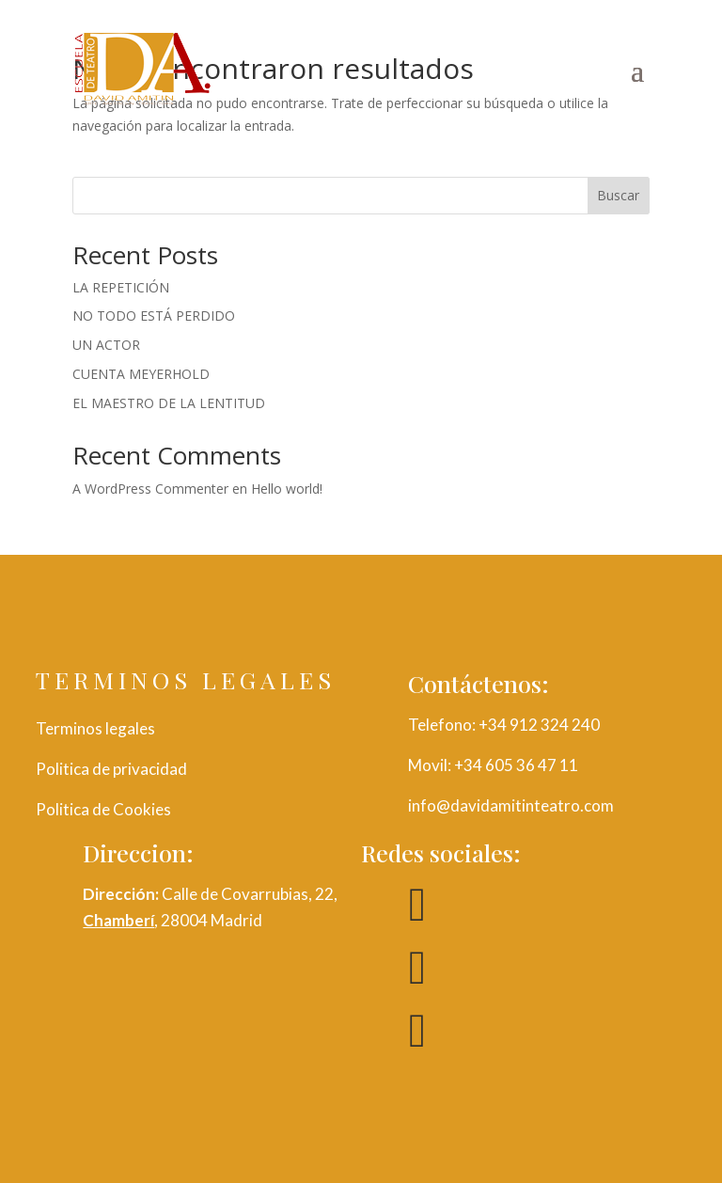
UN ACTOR (106, 345)
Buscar (618, 195)
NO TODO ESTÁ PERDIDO (153, 315)
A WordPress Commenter (150, 488)
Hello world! (286, 488)
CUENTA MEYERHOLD (141, 374)
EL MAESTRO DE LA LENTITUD (168, 403)
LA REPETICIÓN (120, 287)
